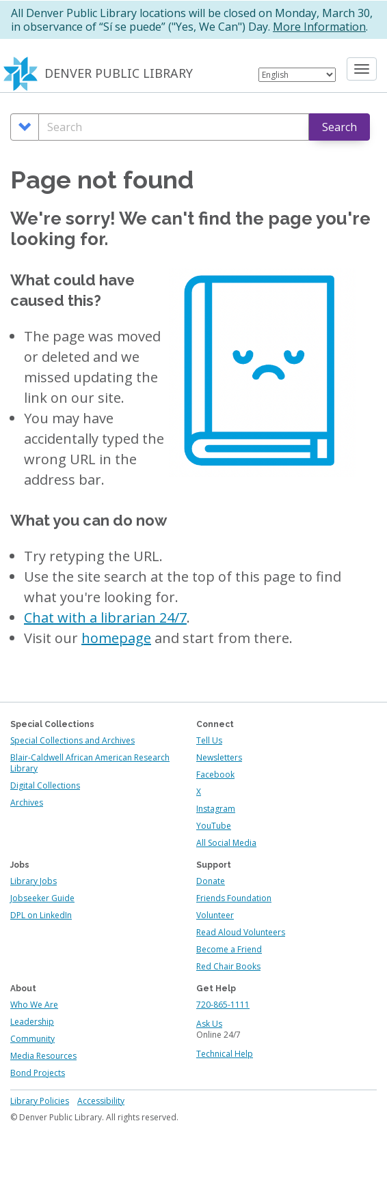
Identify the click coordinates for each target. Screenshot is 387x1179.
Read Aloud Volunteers (240, 932)
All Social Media (226, 843)
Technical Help (224, 1054)
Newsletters (219, 757)
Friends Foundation (233, 898)
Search (339, 126)
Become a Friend (229, 949)
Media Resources (43, 1056)
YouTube (213, 826)
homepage (116, 638)
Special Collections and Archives (72, 740)
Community (32, 1039)
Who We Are (34, 1004)
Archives (26, 802)
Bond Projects (37, 1073)
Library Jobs (33, 881)
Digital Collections (45, 785)
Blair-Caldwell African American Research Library (90, 763)
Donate (210, 881)
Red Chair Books (228, 966)
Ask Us (209, 1023)
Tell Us (209, 740)
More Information (319, 26)
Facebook (215, 774)
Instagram (215, 808)
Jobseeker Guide (42, 898)
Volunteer (215, 915)
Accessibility (100, 1101)
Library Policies (39, 1101)
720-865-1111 (223, 1004)
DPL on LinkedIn (41, 915)
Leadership (32, 1021)
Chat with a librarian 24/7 (105, 617)
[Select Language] (297, 75)
